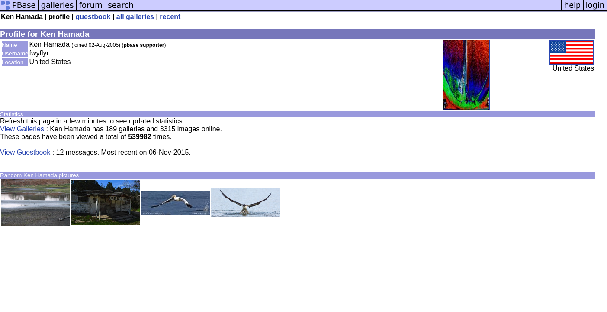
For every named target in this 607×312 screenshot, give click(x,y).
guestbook (93, 16)
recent (170, 16)
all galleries (135, 16)
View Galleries (22, 129)
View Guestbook (25, 152)
